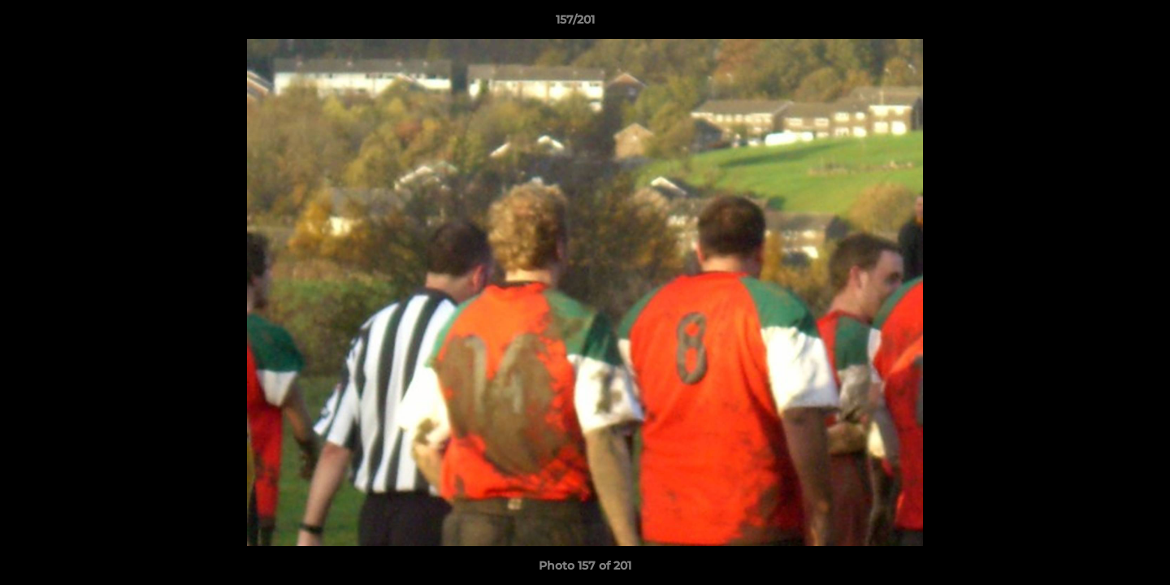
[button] (1102, 23)
